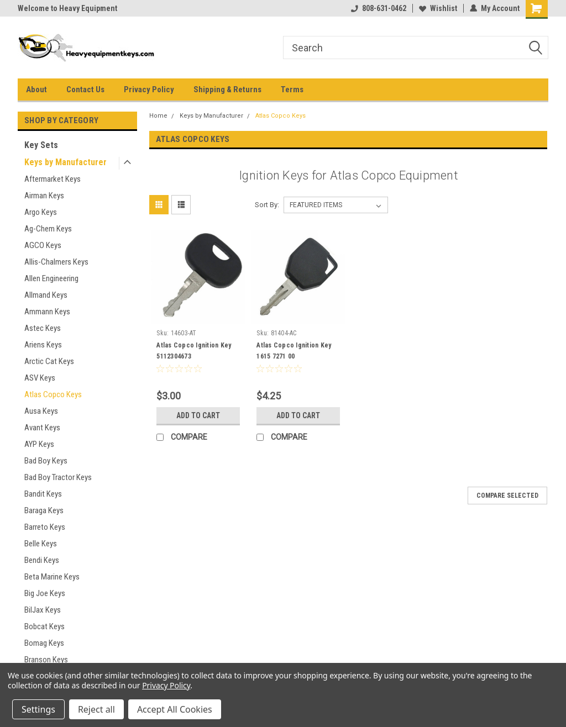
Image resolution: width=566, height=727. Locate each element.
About (36, 89)
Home (158, 115)
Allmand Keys (45, 295)
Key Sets (41, 145)
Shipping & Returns (227, 89)
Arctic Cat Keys (49, 361)
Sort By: (267, 205)
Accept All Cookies (174, 709)
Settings (38, 709)
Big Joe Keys (44, 593)
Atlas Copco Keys (53, 394)
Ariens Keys (43, 345)
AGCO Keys (42, 245)
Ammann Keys (47, 312)
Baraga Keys (44, 510)
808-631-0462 (378, 8)
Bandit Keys (43, 494)
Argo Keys (40, 212)
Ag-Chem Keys (48, 229)
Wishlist (438, 8)
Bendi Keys (41, 560)
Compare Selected (507, 495)
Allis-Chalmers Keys (56, 262)
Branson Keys (46, 660)
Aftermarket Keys (52, 179)
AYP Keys (39, 444)
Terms (292, 89)
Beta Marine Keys (52, 577)
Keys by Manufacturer (65, 162)
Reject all (96, 709)
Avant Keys (42, 428)
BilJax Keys (42, 610)
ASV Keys (39, 378)
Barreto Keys (44, 527)
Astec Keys (42, 328)
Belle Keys (40, 544)
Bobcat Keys (44, 626)
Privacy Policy (149, 89)
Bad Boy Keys (45, 461)
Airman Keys (44, 196)
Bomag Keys (44, 643)
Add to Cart (198, 415)
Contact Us (85, 89)
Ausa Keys (41, 411)
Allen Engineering (51, 278)
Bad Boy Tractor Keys (58, 477)
